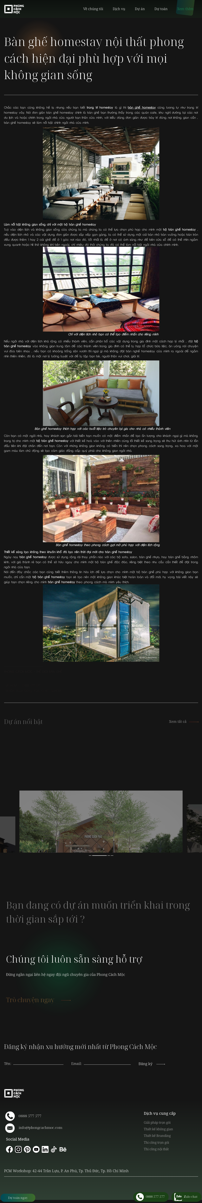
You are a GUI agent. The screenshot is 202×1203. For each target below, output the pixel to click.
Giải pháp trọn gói (157, 1122)
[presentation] (107, 1060)
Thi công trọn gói (156, 1142)
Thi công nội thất (156, 1149)
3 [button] (109, 855)
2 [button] (99, 855)
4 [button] (112, 855)
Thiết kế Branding (157, 1135)
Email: (76, 1063)
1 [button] (90, 855)
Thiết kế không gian (158, 1129)
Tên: (7, 1063)
